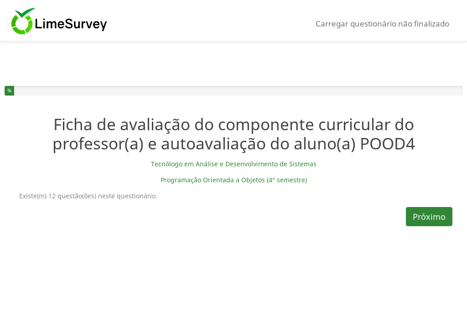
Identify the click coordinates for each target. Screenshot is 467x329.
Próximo (429, 216)
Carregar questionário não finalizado (382, 23)
